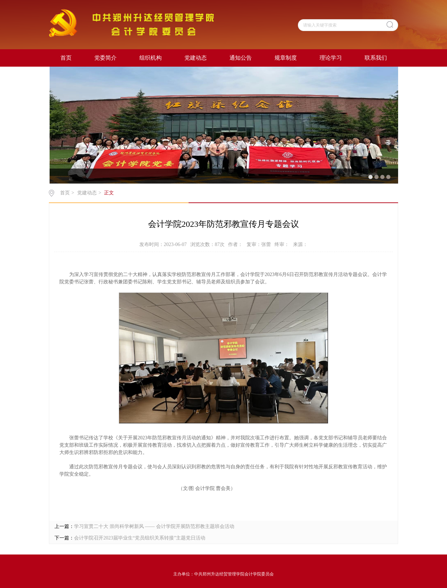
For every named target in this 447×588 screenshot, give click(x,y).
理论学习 (331, 58)
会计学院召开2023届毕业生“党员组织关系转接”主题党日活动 (139, 538)
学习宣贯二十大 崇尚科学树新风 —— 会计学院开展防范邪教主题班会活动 (154, 526)
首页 (66, 58)
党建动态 (195, 58)
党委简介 (105, 58)
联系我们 (376, 58)
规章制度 (285, 58)
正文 (109, 192)
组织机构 (150, 58)
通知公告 (240, 58)
